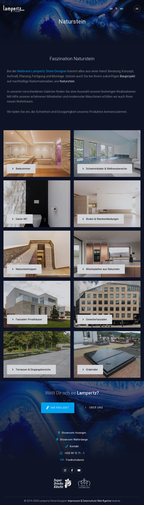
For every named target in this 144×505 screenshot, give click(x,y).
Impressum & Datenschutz (82, 501)
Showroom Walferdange (74, 439)
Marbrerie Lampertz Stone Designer (42, 71)
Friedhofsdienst (75, 460)
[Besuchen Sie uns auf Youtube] (79, 470)
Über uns (96, 407)
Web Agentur (104, 501)
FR (116, 9)
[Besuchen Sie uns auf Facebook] (72, 470)
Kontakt (74, 446)
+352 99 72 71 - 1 (74, 453)
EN (121, 9)
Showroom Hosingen (74, 433)
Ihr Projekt (60, 408)
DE (111, 9)
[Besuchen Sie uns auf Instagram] (65, 470)
